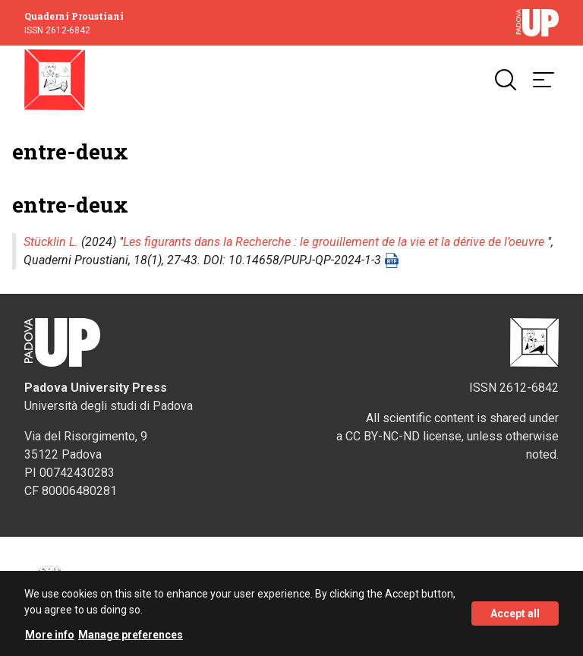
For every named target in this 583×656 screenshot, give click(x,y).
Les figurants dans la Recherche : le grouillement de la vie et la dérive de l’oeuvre (333, 242)
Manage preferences (130, 635)
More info (49, 635)
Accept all (515, 613)
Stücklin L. (51, 242)
